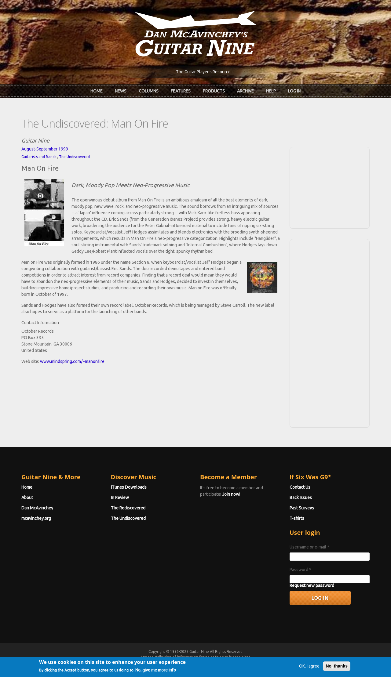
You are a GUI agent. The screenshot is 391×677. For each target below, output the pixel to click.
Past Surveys (302, 507)
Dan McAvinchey (37, 507)
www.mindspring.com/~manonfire (72, 361)
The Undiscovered (74, 157)
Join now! (231, 494)
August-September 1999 (44, 149)
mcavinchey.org (36, 518)
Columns (149, 91)
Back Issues (301, 497)
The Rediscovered (128, 507)
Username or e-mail (309, 547)
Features (181, 91)
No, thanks (337, 668)
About (27, 497)
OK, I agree (309, 668)
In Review (120, 497)
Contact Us (300, 487)
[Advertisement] (329, 187)
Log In (294, 91)
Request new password (312, 585)
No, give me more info (155, 672)
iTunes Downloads (129, 487)
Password (300, 569)
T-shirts (297, 518)
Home (96, 91)
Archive (245, 91)
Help (271, 91)
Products (214, 91)
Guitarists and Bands (38, 157)
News (120, 91)
